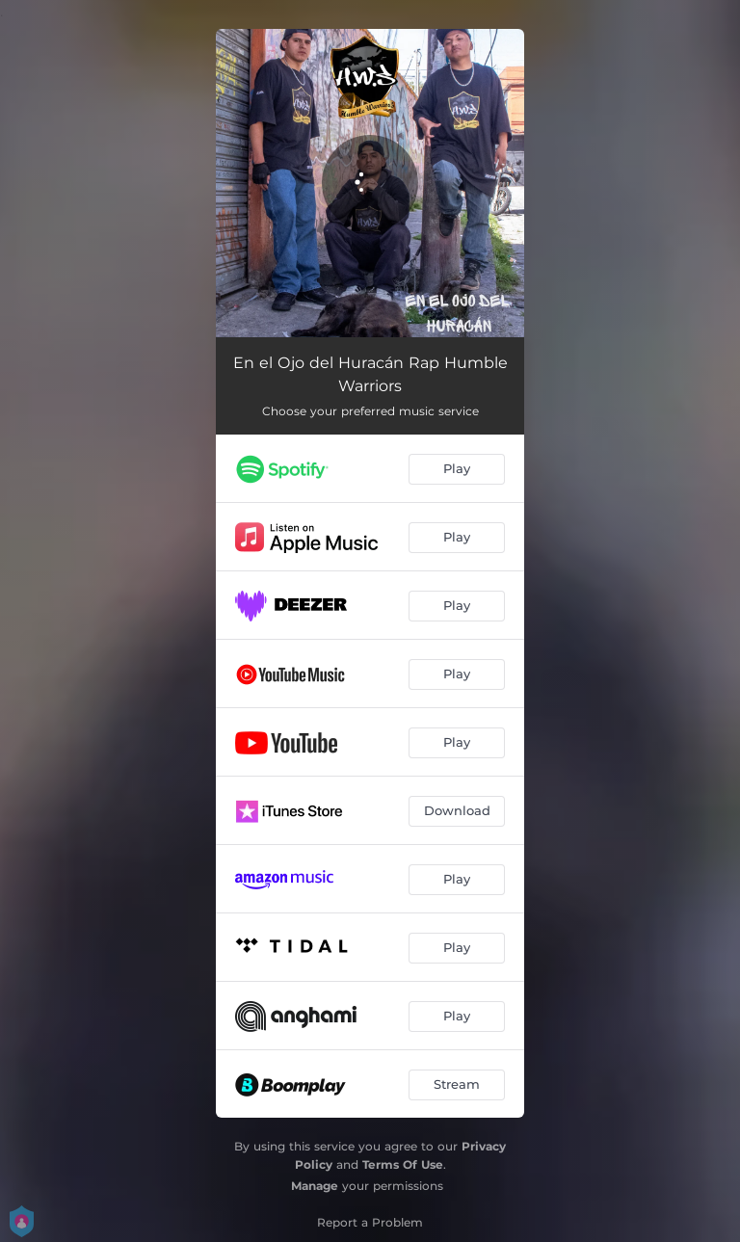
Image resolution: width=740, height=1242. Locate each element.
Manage (314, 1185)
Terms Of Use (402, 1164)
